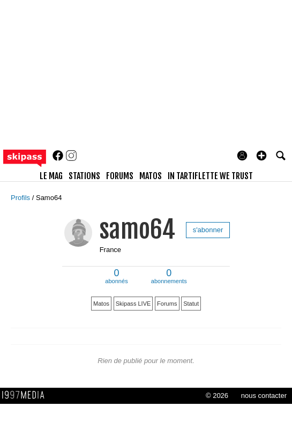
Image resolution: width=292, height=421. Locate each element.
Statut (191, 303)
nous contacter (264, 396)
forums (119, 176)
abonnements (169, 277)
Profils (21, 198)
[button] (261, 155)
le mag (51, 176)
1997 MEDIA (26, 395)
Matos (101, 303)
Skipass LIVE (133, 303)
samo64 (137, 229)
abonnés (116, 277)
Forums (167, 303)
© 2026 (217, 396)
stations (84, 176)
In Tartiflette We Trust (210, 176)
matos (150, 176)
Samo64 (49, 198)
